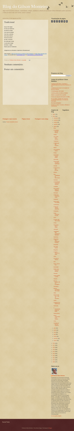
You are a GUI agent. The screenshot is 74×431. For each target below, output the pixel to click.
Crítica (55, 222)
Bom (55, 261)
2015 (54, 349)
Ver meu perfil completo (56, 416)
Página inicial (26, 119)
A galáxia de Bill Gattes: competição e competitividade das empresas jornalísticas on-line (61, 85)
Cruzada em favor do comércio (56, 324)
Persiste (55, 165)
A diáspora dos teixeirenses (57, 303)
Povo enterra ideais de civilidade (56, 189)
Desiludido (56, 244)
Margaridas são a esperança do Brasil (56, 241)
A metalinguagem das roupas (57, 91)
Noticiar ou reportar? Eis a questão (58, 94)
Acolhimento (56, 204)
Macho (55, 147)
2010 (54, 359)
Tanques (55, 278)
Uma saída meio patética (56, 138)
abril (55, 334)
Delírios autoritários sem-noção (56, 289)
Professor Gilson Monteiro (59, 375)
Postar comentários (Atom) (12, 121)
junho (55, 330)
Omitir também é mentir (57, 276)
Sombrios (56, 179)
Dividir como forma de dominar (56, 270)
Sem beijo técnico (56, 247)
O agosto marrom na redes (56, 253)
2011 (54, 357)
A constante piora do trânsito (56, 131)
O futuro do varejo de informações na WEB (60, 96)
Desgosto (56, 249)
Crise (55, 321)
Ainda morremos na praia (56, 214)
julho (55, 328)
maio (55, 332)
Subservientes (57, 313)
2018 (54, 343)
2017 (54, 345)
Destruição (56, 159)
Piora (55, 128)
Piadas (55, 152)
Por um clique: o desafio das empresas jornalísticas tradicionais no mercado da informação (59, 100)
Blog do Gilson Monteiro (25, 6)
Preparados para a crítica (56, 226)
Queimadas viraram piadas (56, 156)
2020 (54, 114)
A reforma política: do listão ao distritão (59, 93)
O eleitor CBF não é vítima (57, 220)
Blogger (50, 428)
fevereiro (56, 338)
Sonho (55, 300)
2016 (54, 347)
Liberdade (56, 229)
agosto (55, 126)
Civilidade (56, 186)
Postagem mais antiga (41, 119)
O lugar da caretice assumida (56, 208)
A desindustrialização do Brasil (57, 309)
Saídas (55, 134)
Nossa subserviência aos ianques (57, 317)
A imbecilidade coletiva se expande (57, 183)
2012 (54, 355)
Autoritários (56, 286)
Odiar (55, 292)
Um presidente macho (57, 150)
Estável (55, 172)
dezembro (56, 118)
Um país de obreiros (56, 259)
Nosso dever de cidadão (56, 202)
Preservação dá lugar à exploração (56, 162)
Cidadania (56, 199)
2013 (54, 353)
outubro (55, 122)
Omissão (55, 273)
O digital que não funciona (56, 144)
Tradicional (56, 141)
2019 (54, 116)
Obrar (55, 256)
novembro (56, 120)
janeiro (55, 340)
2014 (54, 351)
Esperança (56, 237)
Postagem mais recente (10, 119)
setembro (56, 124)
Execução (56, 192)
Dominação (56, 267)
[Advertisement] (25, 111)
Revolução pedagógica (56, 102)
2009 (54, 361)
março (55, 336)
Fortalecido (56, 211)
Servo (55, 217)
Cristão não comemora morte (56, 196)
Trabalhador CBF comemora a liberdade (57, 233)
